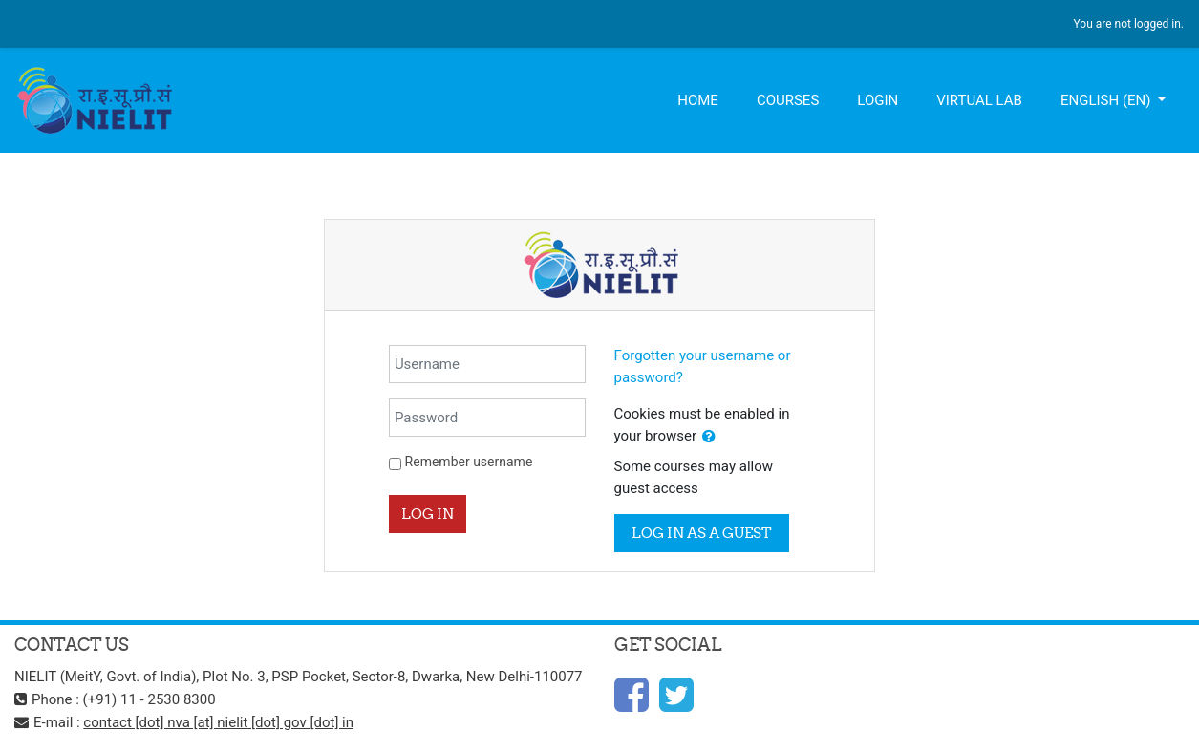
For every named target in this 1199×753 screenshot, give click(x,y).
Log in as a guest (702, 533)
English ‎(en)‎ (1107, 100)
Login (877, 100)
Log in (427, 514)
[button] (708, 437)
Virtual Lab (979, 100)
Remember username (469, 461)
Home (697, 100)
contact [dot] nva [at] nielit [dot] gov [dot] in (218, 722)
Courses (788, 100)
